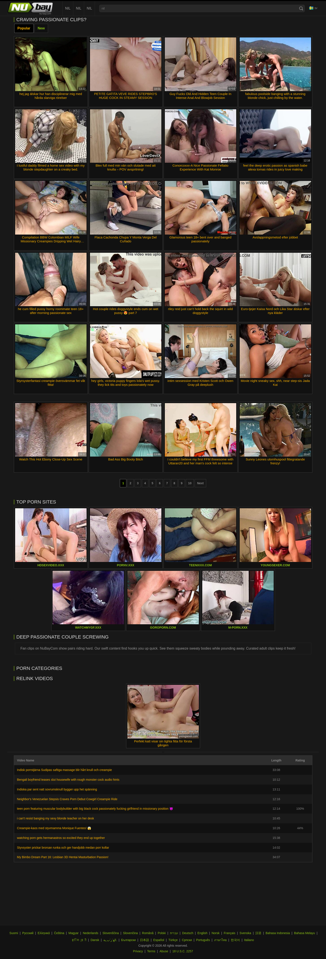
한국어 (235, 940)
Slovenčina (130, 933)
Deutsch (187, 933)
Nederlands (90, 933)
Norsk (216, 933)
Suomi (14, 933)
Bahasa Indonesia (278, 933)
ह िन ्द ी (79, 940)
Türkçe (173, 940)
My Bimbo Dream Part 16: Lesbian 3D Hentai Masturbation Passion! (63, 857)
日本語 (144, 940)
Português (203, 940)
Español (158, 940)
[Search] (301, 8)
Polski (162, 933)
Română (148, 933)
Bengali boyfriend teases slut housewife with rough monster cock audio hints (68, 779)
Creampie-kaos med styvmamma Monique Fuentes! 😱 (54, 828)
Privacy (138, 951)
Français (229, 933)
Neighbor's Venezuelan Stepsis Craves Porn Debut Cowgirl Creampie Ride (67, 799)
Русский (28, 933)
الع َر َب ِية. (110, 940)
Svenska (245, 933)
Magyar (74, 933)
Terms (151, 951)
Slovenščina (111, 933)
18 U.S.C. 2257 (182, 951)
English (202, 933)
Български (128, 940)
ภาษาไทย (220, 940)
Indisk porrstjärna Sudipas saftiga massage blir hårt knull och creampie (64, 770)
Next (200, 483)
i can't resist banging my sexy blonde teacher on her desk (55, 818)
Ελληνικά (44, 933)
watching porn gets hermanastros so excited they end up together (61, 838)
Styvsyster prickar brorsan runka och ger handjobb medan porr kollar (63, 847)
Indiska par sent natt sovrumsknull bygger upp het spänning (57, 789)
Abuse (164, 951)
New (41, 28)
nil (68, 8)
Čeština (59, 933)
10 (190, 483)
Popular (24, 28)
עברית (174, 933)
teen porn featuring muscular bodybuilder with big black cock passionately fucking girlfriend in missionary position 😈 (95, 808)
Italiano (249, 940)
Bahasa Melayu (304, 933)
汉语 (258, 933)
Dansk (95, 940)
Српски (187, 940)
